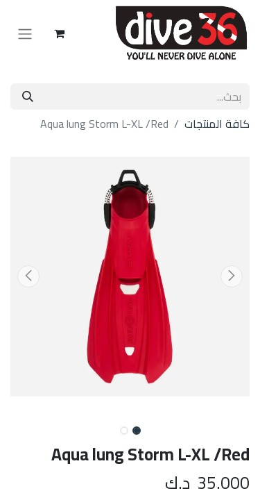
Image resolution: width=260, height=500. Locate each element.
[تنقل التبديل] (25, 33)
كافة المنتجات (217, 123)
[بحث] (27, 96)
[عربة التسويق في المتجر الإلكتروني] (59, 33)
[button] (232, 276)
